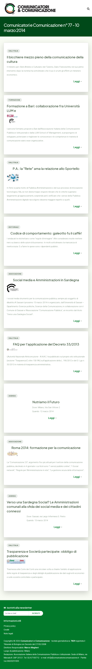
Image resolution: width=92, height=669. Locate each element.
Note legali (8, 633)
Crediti (6, 629)
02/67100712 (33, 657)
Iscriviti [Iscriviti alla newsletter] (36, 613)
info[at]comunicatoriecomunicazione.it (63, 657)
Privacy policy (10, 626)
